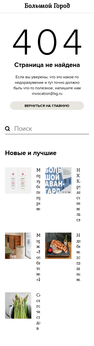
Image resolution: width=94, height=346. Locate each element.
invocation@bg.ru (47, 93)
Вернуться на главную (47, 106)
